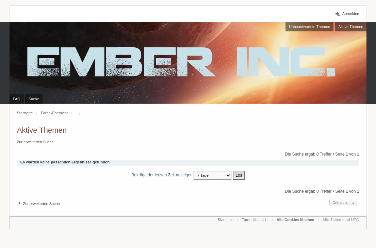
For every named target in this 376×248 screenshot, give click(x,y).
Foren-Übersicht (54, 113)
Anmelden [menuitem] (350, 14)
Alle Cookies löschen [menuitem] (295, 220)
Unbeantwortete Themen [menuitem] (309, 27)
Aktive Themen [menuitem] (350, 27)
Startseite (25, 113)
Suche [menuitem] (34, 99)
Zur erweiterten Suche (35, 142)
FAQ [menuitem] (16, 99)
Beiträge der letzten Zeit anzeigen (181, 175)
